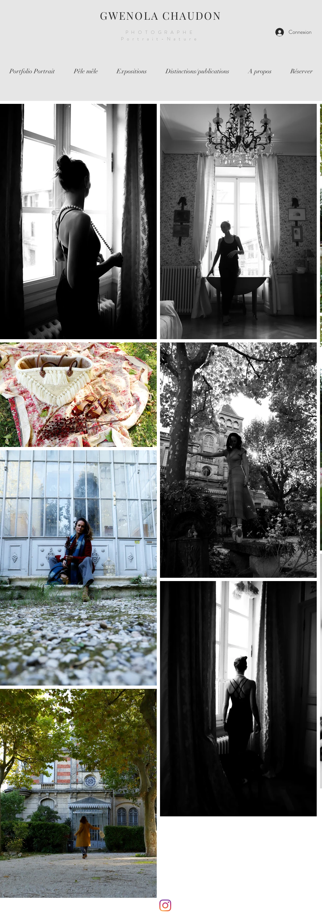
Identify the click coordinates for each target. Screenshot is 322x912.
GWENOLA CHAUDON (161, 15)
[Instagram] (165, 905)
